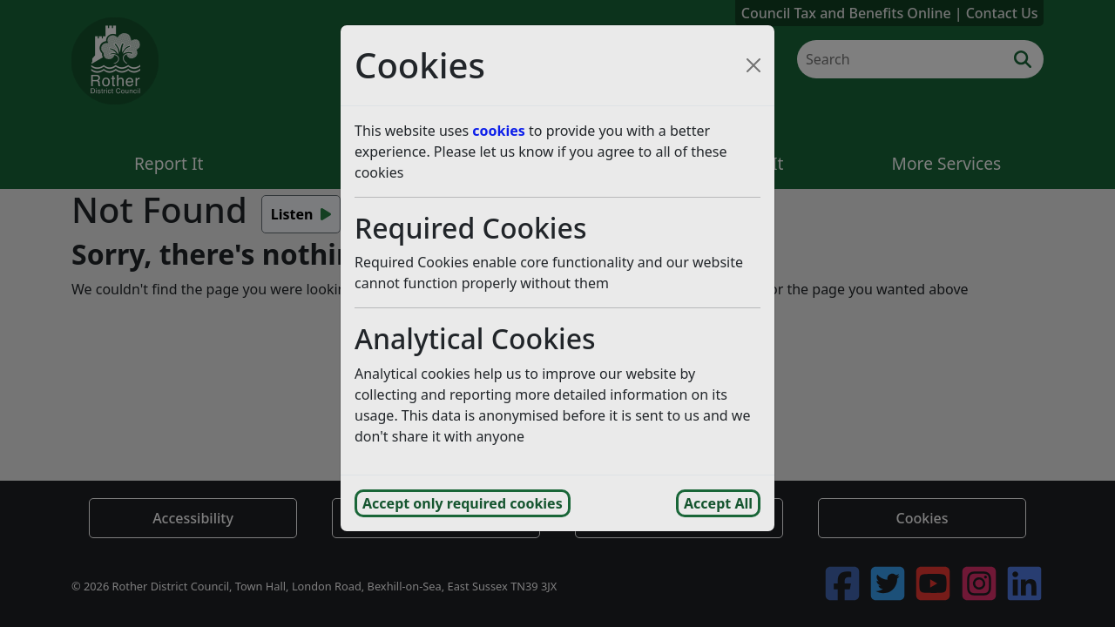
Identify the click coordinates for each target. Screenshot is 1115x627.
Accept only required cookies (462, 503)
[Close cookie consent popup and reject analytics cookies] (753, 65)
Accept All (718, 503)
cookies (498, 130)
